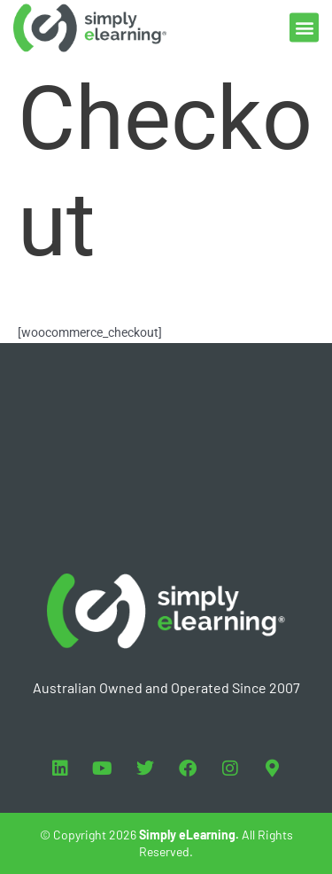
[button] (304, 24)
